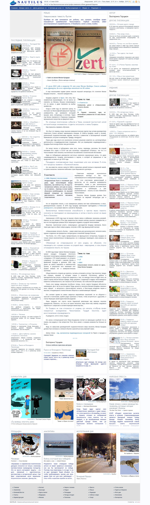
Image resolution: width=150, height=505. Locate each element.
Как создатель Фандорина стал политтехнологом (31, 138)
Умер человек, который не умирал (31, 195)
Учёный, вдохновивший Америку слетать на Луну (29, 153)
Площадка (67, 492)
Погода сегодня (69, 495)
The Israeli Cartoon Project (43, 419)
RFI (80, 110)
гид (58, 333)
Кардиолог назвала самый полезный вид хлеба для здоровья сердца (129, 304)
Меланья (22, 314)
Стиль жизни (119, 487)
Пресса (92, 487)
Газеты (16, 495)
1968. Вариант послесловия (56, 178)
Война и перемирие (85, 404)
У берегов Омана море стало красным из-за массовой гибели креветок (129, 187)
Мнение (41, 497)
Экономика (118, 495)
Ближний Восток (19, 492)
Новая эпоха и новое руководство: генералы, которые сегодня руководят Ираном (123, 406)
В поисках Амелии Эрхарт (29, 97)
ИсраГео (86, 359)
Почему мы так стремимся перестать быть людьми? (24, 284)
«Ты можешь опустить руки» (22, 422)
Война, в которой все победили (57, 459)
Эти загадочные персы (27, 274)
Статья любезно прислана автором (59, 345)
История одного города (29, 182)
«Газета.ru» (83, 102)
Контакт (41, 487)
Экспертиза (118, 497)
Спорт (91, 497)
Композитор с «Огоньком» (28, 324)
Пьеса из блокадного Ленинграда (57, 350)
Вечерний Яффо (84, 476)
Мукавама (15, 459)
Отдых (66, 490)
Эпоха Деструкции (28, 84)
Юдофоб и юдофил (124, 122)
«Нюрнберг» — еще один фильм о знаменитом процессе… (31, 123)
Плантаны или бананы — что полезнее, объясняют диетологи (129, 222)
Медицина (42, 495)
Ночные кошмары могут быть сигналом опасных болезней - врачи (129, 339)
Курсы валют (43, 492)
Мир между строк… (124, 34)
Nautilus (104, 74)
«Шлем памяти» (24, 305)
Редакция (93, 492)
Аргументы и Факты (57, 352)
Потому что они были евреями (127, 43)
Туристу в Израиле (121, 490)
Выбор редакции (101, 401)
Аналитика (17, 490)
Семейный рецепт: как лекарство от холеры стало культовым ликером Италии (31, 235)
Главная (16, 487)
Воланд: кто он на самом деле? (31, 208)
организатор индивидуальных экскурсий (75, 333)
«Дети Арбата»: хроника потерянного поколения (23, 334)
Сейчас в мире (94, 495)
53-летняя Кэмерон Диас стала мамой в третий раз (127, 237)
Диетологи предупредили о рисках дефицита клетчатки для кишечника (129, 274)
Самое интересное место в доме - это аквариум (122, 132)
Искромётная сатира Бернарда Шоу (30, 249)
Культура (42, 490)
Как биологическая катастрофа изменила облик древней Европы (128, 170)
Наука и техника (69, 487)
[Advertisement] (25, 24)
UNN (80, 257)
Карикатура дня (18, 497)
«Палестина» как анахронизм (29, 295)
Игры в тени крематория (125, 76)
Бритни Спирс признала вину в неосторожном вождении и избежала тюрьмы (129, 151)
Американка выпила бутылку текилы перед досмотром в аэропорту (128, 356)
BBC (80, 262)
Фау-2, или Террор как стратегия (30, 167)
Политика (67, 497)
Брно (62, 98)
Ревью (92, 490)
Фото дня (118, 492)
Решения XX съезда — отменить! (30, 262)
